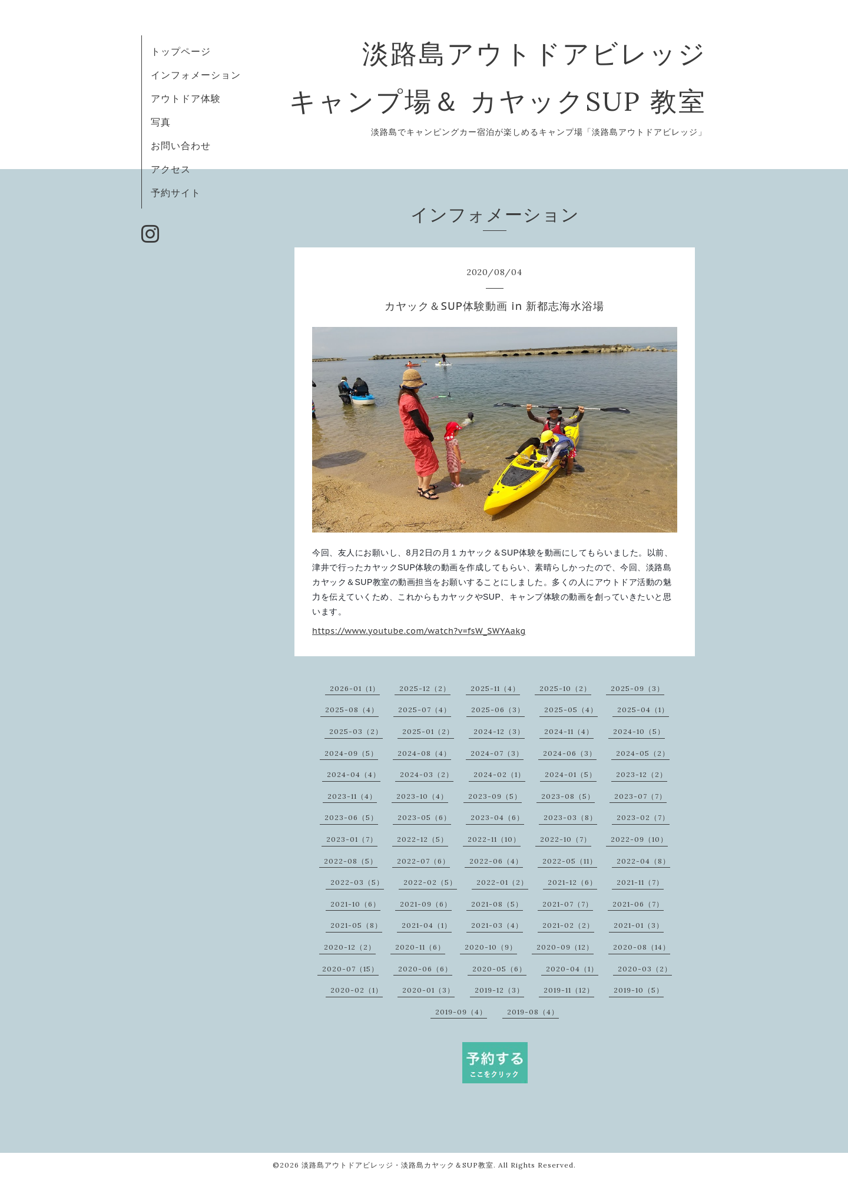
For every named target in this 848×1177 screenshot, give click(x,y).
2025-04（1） (643, 709)
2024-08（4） (424, 753)
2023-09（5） (495, 796)
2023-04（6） (497, 817)
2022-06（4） (496, 861)
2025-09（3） (637, 688)
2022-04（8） (643, 861)
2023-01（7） (351, 839)
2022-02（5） (430, 882)
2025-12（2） (424, 688)
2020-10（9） (491, 947)
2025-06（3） (498, 709)
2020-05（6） (499, 968)
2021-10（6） (355, 904)
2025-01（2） (428, 731)
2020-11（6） (420, 947)
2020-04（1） (572, 968)
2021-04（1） (427, 925)
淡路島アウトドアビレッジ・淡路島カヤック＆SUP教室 (397, 1165)
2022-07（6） (423, 861)
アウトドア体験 (186, 98)
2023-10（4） (422, 796)
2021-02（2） (568, 925)
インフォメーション (196, 75)
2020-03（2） (645, 968)
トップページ (181, 51)
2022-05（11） (569, 861)
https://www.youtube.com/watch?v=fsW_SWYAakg (419, 631)
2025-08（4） (352, 709)
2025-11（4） (495, 688)
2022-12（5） (422, 839)
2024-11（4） (569, 731)
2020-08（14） (641, 947)
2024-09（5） (351, 753)
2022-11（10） (494, 839)
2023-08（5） (568, 796)
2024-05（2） (643, 753)
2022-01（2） (502, 882)
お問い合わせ (181, 145)
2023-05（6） (424, 817)
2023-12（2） (641, 774)
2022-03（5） (357, 882)
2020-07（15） (350, 968)
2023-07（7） (640, 796)
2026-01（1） (355, 688)
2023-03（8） (570, 817)
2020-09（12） (565, 947)
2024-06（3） (570, 753)
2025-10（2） (565, 688)
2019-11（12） (569, 990)
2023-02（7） (643, 817)
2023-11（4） (352, 796)
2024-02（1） (499, 774)
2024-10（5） (639, 731)
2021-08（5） (497, 904)
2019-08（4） (533, 1011)
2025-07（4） (424, 709)
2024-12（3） (499, 731)
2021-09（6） (426, 904)
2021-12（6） (572, 882)
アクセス (171, 169)
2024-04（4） (353, 774)
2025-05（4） (571, 709)
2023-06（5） (351, 817)
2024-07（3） (497, 753)
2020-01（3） (428, 990)
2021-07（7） (567, 904)
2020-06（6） (425, 968)
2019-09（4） (461, 1011)
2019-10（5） (639, 990)
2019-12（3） (499, 990)
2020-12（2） (350, 947)
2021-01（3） (639, 925)
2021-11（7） (640, 882)
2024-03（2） (426, 774)
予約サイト (176, 193)
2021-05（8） (356, 925)
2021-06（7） (638, 904)
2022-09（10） (639, 839)
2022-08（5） (350, 861)
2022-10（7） (565, 839)
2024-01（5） (571, 774)
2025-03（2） (356, 731)
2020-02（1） (356, 990)
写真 (161, 122)
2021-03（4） (497, 925)
